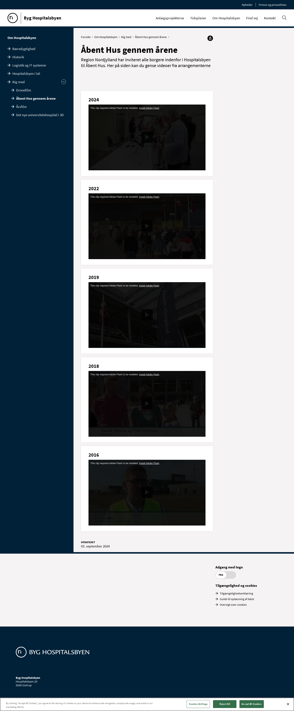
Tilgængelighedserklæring (236, 593)
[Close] (288, 704)
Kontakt (270, 18)
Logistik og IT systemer (29, 65)
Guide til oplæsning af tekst (237, 599)
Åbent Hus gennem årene (36, 98)
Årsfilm (21, 106)
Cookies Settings (198, 704)
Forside (86, 36)
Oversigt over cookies (233, 604)
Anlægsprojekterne (170, 18)
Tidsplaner (198, 18)
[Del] (210, 38)
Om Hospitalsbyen (226, 18)
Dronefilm (23, 90)
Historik (18, 57)
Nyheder (247, 5)
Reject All (225, 704)
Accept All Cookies (252, 704)
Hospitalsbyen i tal (26, 73)
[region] (147, 704)
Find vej (252, 18)
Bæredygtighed (23, 48)
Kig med (18, 82)
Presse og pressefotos (272, 5)
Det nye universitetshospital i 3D (40, 115)
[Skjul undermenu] (63, 81)
